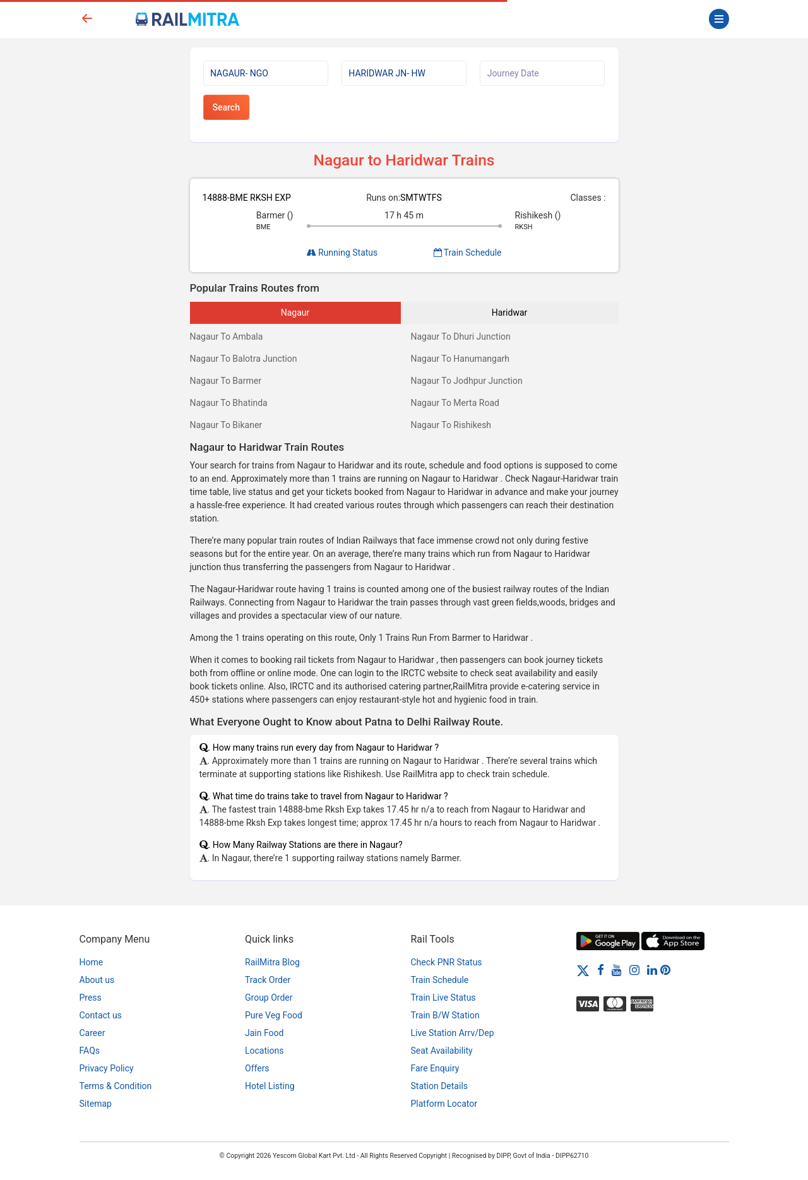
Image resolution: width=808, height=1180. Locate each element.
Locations (264, 1051)
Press (91, 997)
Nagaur (295, 312)
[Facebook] (600, 970)
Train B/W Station (445, 1015)
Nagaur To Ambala (226, 336)
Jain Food (264, 1033)
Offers (257, 1068)
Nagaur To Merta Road (455, 403)
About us (97, 980)
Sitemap (96, 1104)
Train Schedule (468, 252)
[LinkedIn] (652, 970)
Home (92, 962)
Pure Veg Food (273, 1015)
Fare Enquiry (435, 1068)
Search (226, 107)
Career (92, 1033)
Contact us (101, 1015)
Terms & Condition (116, 1086)
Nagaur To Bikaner (226, 425)
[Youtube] (617, 970)
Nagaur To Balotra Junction (243, 359)
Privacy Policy (107, 1068)
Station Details (439, 1086)
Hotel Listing (270, 1086)
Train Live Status (443, 997)
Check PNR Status (446, 962)
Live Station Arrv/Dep (452, 1033)
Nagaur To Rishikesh (451, 425)
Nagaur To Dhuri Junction (461, 336)
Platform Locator (444, 1104)
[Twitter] (583, 970)
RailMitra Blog (272, 962)
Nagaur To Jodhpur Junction (467, 381)
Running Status (342, 252)
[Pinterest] (665, 970)
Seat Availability (442, 1051)
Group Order (269, 997)
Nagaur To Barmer (225, 381)
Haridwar (510, 312)
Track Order (267, 980)
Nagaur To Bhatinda (229, 403)
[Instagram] (634, 970)
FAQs (90, 1051)
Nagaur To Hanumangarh (460, 359)
